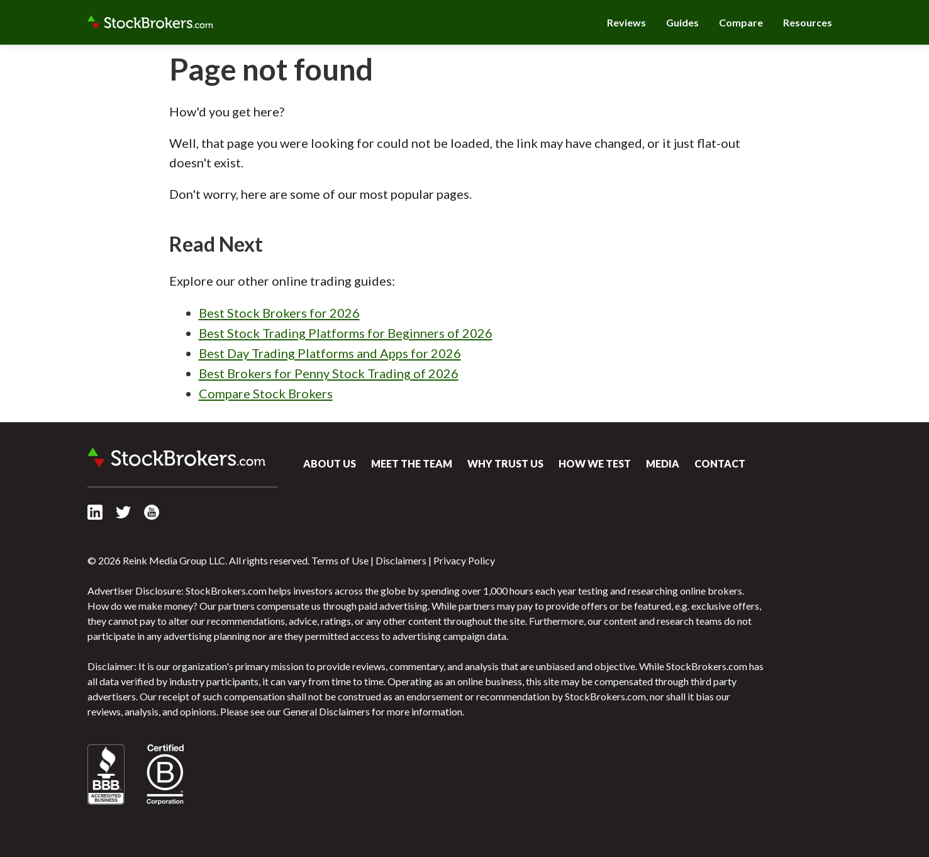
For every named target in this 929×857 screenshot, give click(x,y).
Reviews (626, 22)
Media (662, 463)
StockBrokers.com (150, 22)
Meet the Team (411, 463)
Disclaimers (400, 560)
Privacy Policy (464, 560)
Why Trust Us (505, 463)
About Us (329, 463)
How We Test (595, 463)
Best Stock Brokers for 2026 (279, 312)
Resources (807, 22)
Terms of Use (340, 560)
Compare (741, 22)
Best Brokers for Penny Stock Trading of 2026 (329, 373)
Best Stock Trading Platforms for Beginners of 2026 (345, 332)
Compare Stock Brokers (266, 393)
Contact (719, 463)
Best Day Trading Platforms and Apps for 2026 (330, 353)
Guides (682, 22)
